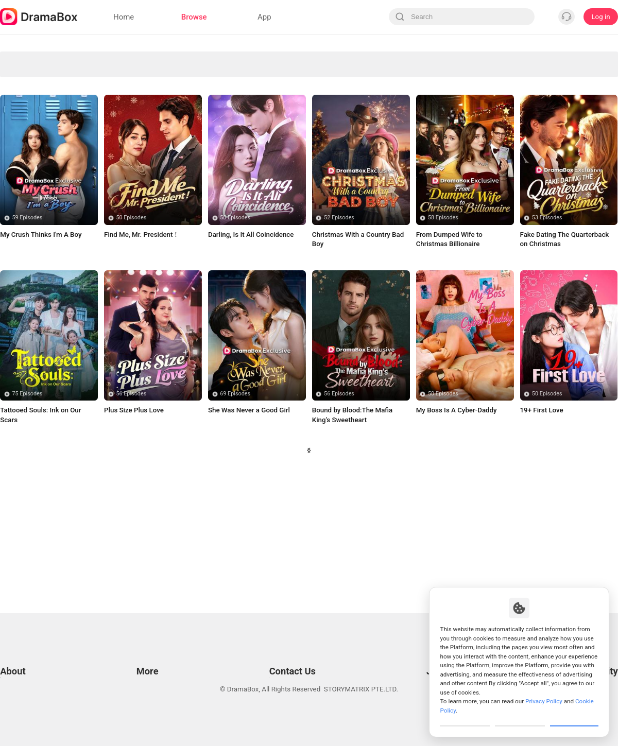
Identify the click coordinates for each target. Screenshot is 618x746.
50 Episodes (131, 337)
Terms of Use (20, 647)
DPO (6, 699)
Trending (581, 103)
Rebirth (348, 146)
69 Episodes (235, 513)
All (37, 60)
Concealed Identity (37, 124)
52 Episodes (339, 337)
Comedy (347, 81)
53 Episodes (547, 337)
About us (13, 712)
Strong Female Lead (114, 103)
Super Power (37, 146)
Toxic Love (581, 146)
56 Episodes (131, 513)
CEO (270, 103)
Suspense (270, 124)
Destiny (115, 189)
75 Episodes (27, 513)
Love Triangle (348, 60)
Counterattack (114, 124)
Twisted (192, 189)
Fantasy (426, 103)
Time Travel (580, 167)
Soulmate (503, 103)
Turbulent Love (503, 124)
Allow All (575, 717)
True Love (193, 167)
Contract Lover (503, 146)
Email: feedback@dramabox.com (290, 647)
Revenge (426, 60)
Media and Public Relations (281, 673)
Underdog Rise (36, 81)
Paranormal (503, 60)
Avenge (192, 60)
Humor (36, 167)
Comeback (270, 167)
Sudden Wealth (581, 60)
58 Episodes (443, 337)
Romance (192, 103)
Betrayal (348, 124)
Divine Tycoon (270, 60)
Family (503, 167)
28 (380, 578)
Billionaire (192, 146)
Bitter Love (37, 189)
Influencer (581, 81)
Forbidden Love (36, 103)
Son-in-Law (114, 81)
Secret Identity (192, 81)
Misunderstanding (114, 167)
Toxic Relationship (347, 167)
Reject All (520, 717)
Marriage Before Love (347, 103)
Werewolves (114, 60)
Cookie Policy (20, 673)
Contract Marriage (425, 167)
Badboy (270, 146)
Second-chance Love (269, 81)
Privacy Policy (21, 660)
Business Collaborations (277, 660)
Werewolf (581, 124)
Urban (426, 124)
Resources (150, 647)
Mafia (503, 81)
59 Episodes (27, 337)
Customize (465, 717)
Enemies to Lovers (115, 146)
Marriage (425, 81)
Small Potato (425, 146)
